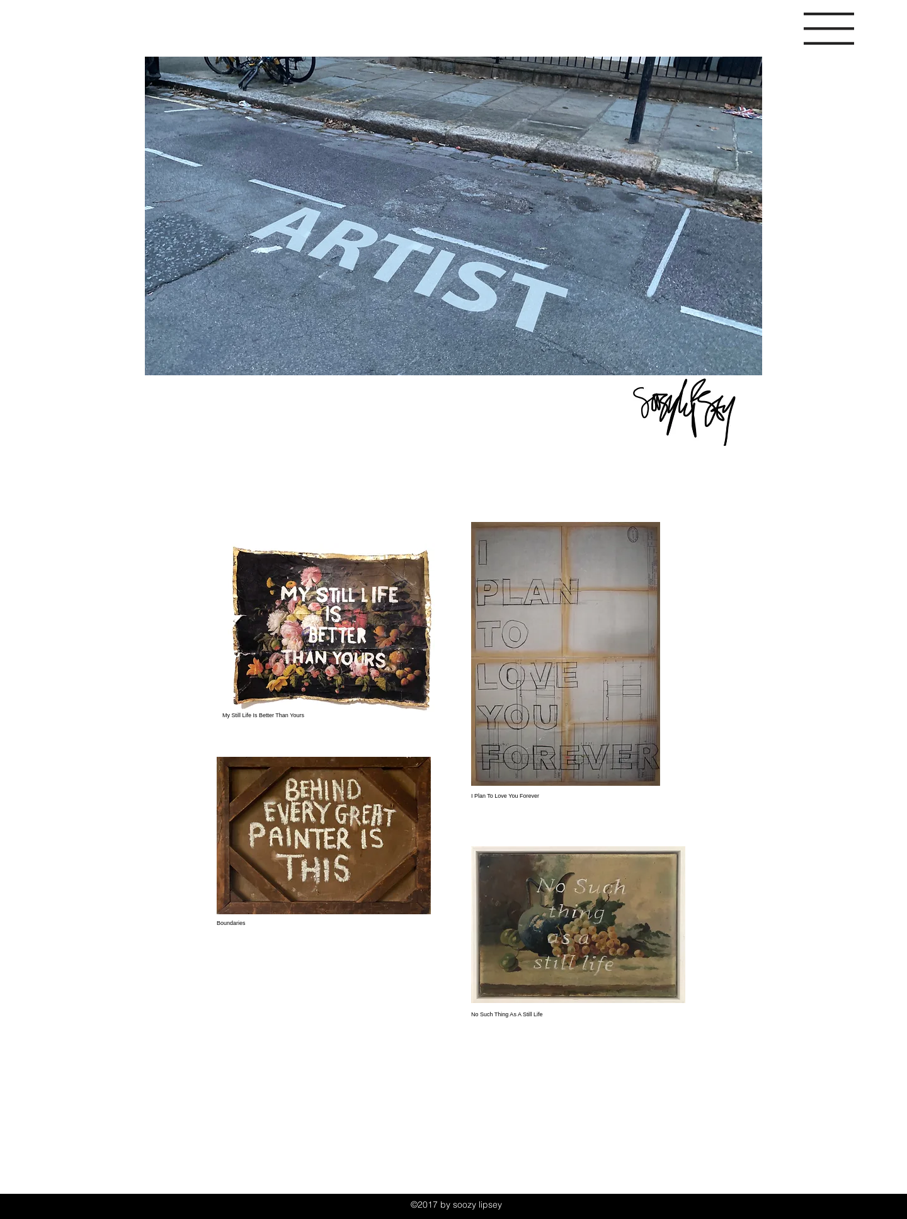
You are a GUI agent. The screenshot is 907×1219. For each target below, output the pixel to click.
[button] (829, 29)
